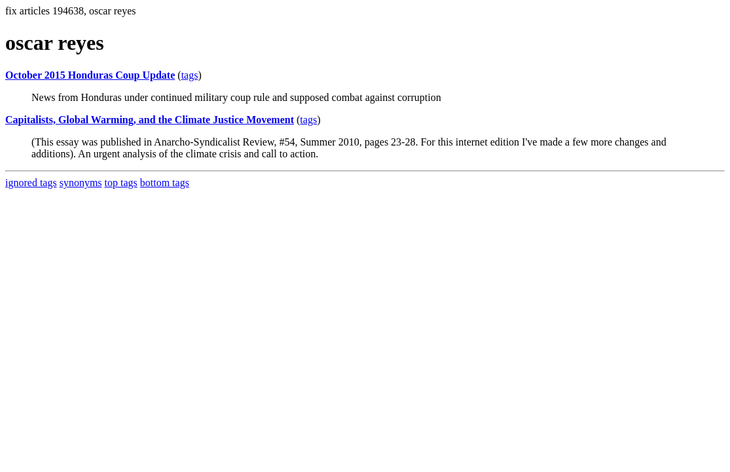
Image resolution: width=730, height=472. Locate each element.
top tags (121, 182)
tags (189, 75)
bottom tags (164, 182)
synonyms (81, 182)
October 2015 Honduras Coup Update (90, 75)
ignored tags (31, 182)
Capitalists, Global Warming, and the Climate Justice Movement (149, 119)
